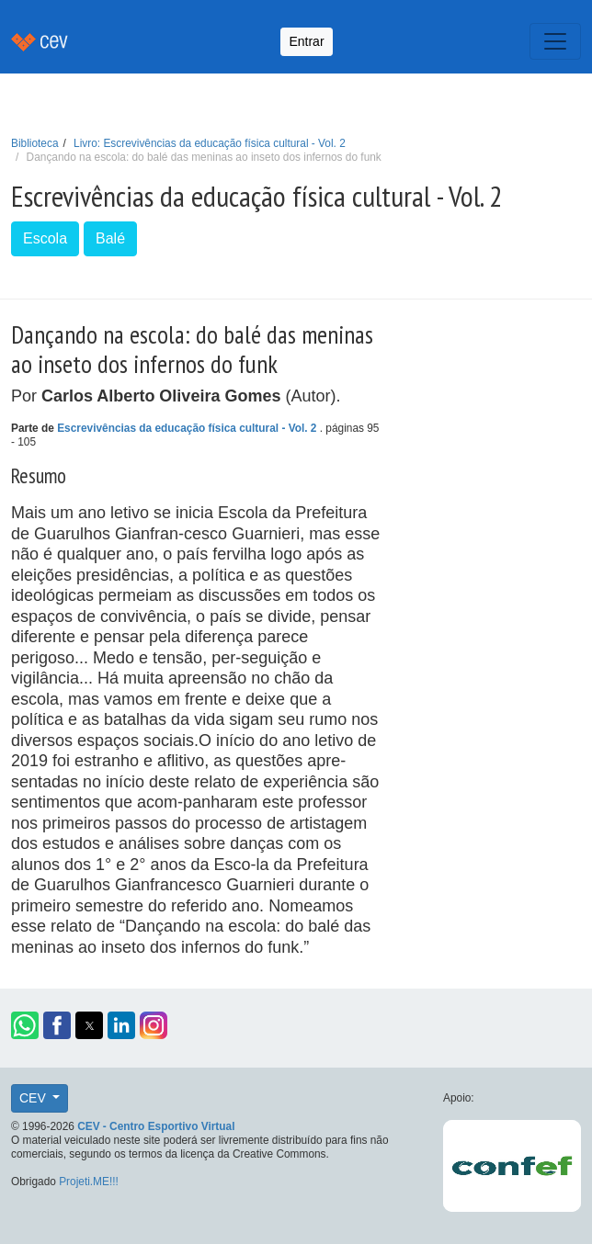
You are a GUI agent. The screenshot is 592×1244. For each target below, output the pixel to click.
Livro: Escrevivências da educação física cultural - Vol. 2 (210, 143)
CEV (34, 1098)
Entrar (306, 41)
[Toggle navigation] (555, 41)
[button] (25, 1025)
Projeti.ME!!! (89, 1181)
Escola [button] (45, 238)
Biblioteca (35, 143)
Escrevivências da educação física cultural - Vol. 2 (188, 428)
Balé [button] (110, 238)
